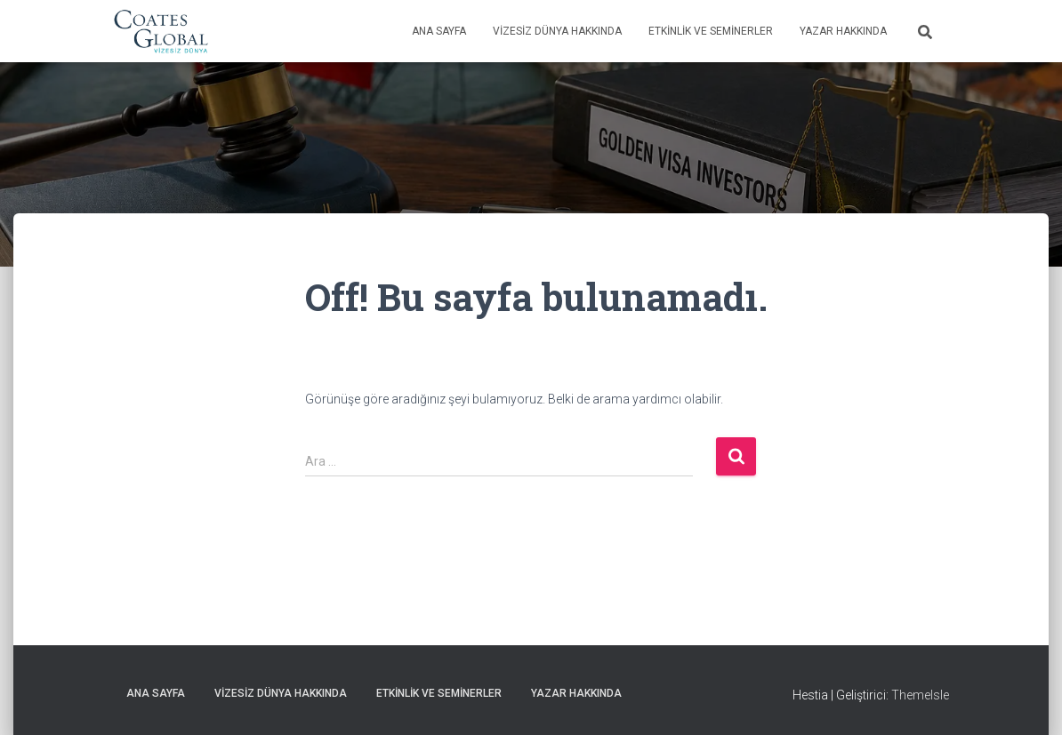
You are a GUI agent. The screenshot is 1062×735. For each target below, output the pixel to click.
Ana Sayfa (439, 31)
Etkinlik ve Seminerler (710, 31)
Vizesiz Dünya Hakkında (557, 31)
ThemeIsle (920, 695)
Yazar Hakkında (843, 31)
